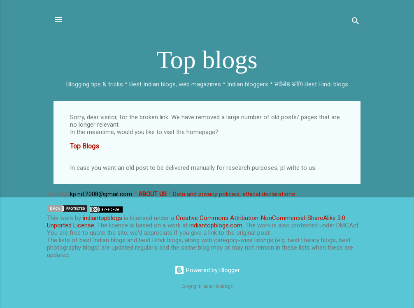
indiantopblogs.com (215, 225)
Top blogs (206, 60)
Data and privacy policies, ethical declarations (234, 194)
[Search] (356, 22)
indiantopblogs (102, 218)
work (66, 218)
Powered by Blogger (207, 270)
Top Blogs (84, 146)
